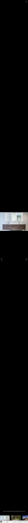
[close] (26, 1)
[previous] (2, 259)
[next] (25, 259)
